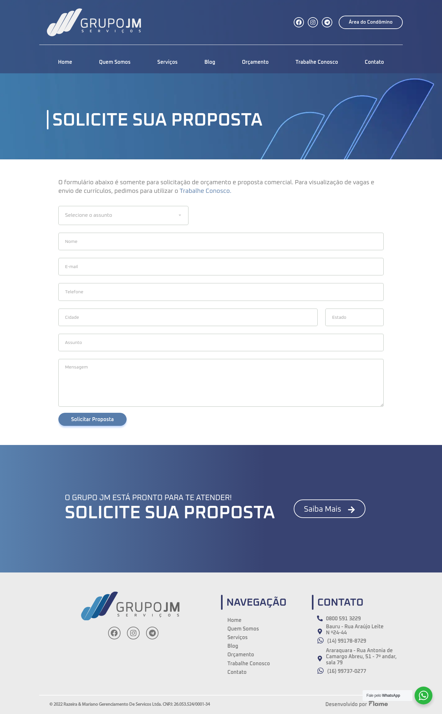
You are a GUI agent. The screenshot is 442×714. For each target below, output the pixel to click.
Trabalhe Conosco (316, 62)
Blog (209, 62)
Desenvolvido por (346, 704)
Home (65, 62)
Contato (374, 62)
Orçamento (255, 62)
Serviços (167, 62)
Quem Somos (114, 62)
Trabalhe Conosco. (205, 191)
